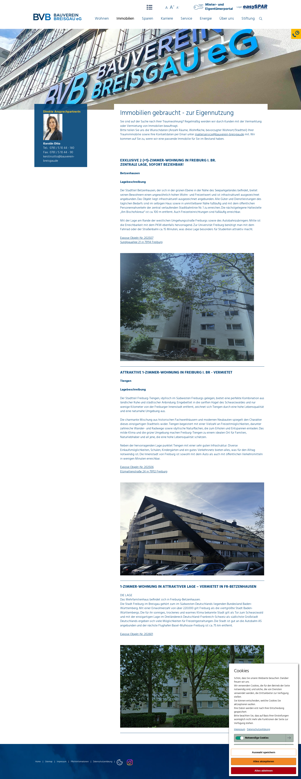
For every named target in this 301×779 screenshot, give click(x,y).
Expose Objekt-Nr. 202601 (136, 634)
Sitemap (48, 761)
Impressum (61, 761)
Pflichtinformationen (80, 761)
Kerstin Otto (51, 143)
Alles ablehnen (264, 770)
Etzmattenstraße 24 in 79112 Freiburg (143, 471)
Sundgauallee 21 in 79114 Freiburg (141, 242)
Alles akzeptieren (263, 761)
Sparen (147, 19)
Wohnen (102, 19)
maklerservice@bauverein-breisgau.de (219, 134)
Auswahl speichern (263, 752)
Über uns (226, 19)
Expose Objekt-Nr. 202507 (136, 238)
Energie (206, 19)
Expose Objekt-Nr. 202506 (137, 467)
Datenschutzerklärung (102, 761)
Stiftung (248, 19)
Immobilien (125, 19)
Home (38, 761)
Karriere (167, 19)
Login (252, 7)
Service (186, 19)
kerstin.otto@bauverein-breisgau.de (58, 158)
